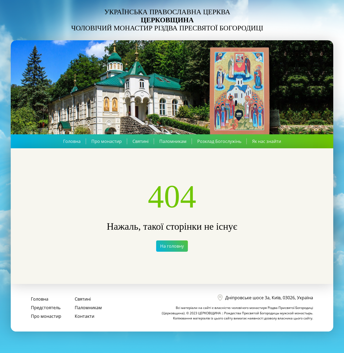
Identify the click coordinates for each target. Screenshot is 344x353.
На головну (172, 246)
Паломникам (173, 141)
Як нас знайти (266, 141)
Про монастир (106, 141)
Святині (140, 141)
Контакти (84, 316)
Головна (72, 141)
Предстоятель (45, 308)
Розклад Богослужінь (219, 141)
